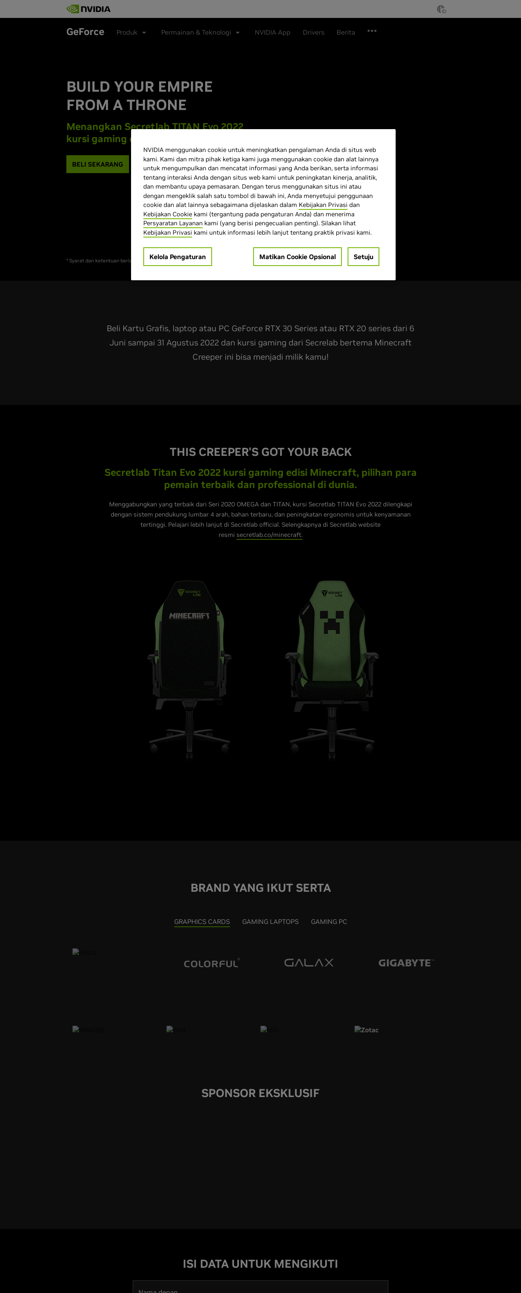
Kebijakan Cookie (167, 214)
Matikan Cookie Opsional (297, 257)
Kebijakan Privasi (323, 205)
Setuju (363, 257)
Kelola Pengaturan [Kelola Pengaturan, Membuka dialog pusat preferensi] (177, 257)
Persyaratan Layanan (173, 223)
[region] (263, 204)
